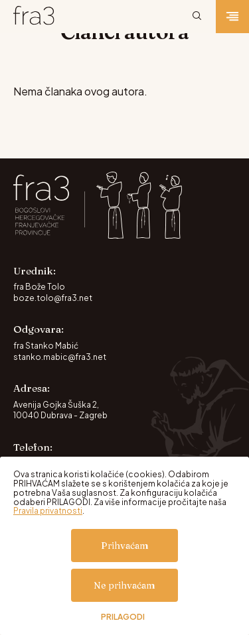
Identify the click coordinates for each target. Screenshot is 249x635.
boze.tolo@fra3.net (52, 298)
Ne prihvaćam (124, 585)
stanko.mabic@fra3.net (59, 357)
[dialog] (124, 546)
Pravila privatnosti (47, 511)
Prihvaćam (125, 545)
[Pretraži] (197, 17)
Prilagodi (123, 617)
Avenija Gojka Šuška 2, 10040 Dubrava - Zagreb (60, 410)
